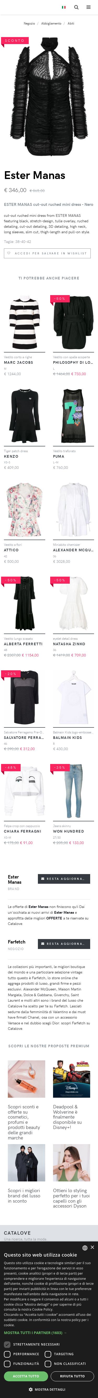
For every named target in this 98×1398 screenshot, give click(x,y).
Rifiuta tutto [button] (72, 1376)
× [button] (92, 1248)
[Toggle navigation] (88, 7)
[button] (49, 1332)
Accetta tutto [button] (26, 1376)
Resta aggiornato (64, 879)
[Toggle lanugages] (64, 7)
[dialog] (49, 1319)
